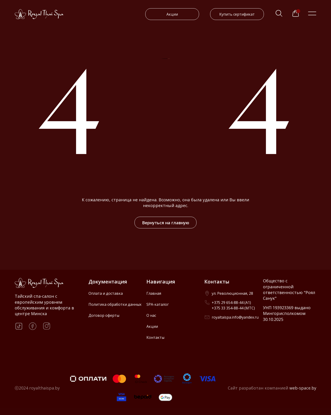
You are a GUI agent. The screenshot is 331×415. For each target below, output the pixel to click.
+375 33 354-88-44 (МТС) (233, 308)
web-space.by (302, 388)
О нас (151, 315)
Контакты (155, 337)
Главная (153, 293)
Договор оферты (103, 315)
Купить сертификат (237, 14)
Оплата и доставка (105, 293)
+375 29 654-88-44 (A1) (231, 302)
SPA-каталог (157, 304)
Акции (172, 14)
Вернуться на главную (165, 222)
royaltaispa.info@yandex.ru (235, 317)
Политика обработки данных (114, 304)
